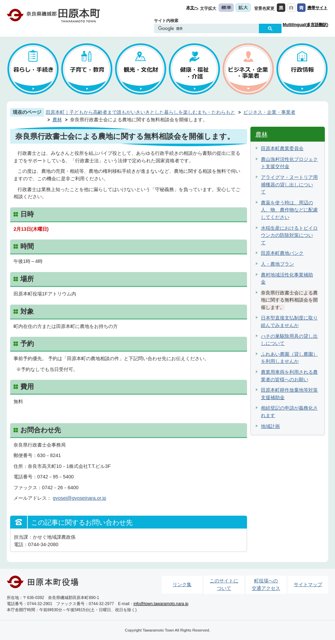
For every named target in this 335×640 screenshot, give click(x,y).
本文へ (192, 7)
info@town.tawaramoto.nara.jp (161, 603)
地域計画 (270, 426)
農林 (57, 119)
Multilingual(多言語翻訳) (305, 24)
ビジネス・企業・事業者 (269, 112)
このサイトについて (224, 584)
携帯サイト (317, 7)
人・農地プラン (277, 264)
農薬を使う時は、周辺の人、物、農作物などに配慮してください (289, 210)
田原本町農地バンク (282, 253)
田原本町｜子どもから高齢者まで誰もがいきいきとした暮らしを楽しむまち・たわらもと (140, 112)
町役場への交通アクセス (266, 584)
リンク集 (182, 584)
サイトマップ (308, 584)
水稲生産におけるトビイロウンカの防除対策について (289, 235)
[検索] (208, 29)
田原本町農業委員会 (282, 148)
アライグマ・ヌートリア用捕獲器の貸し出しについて (289, 184)
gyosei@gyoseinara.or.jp (79, 498)
